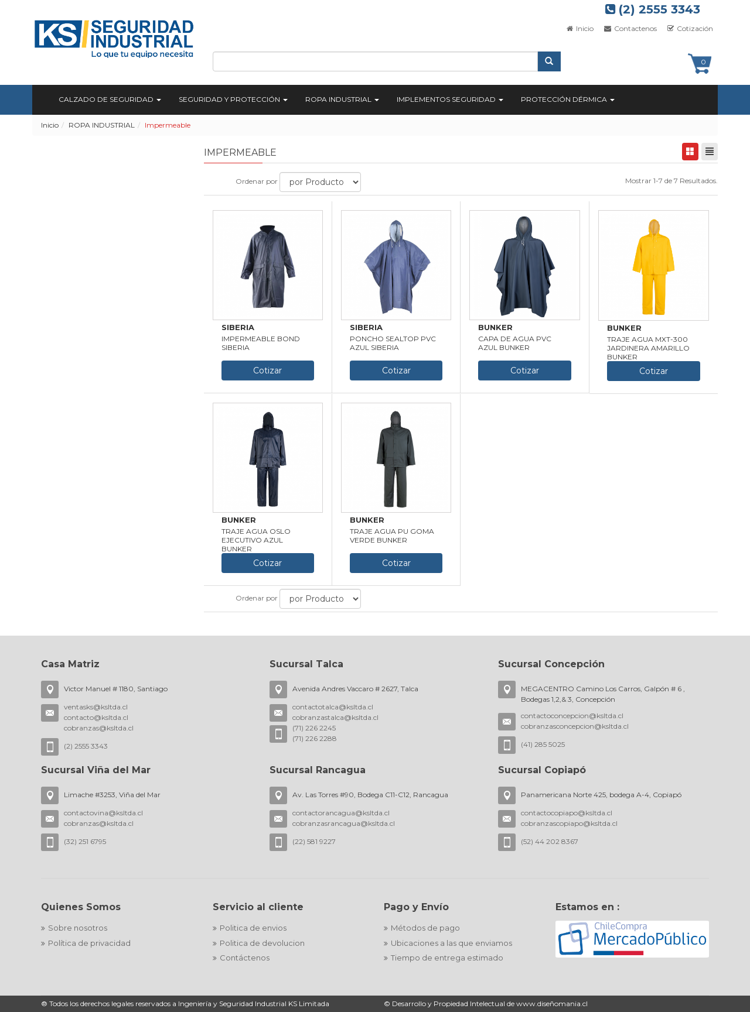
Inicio (579, 28)
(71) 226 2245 (314, 727)
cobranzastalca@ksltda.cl (335, 717)
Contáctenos (245, 957)
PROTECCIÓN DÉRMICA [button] (568, 99)
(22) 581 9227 (314, 841)
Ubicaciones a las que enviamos (451, 943)
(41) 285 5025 (543, 744)
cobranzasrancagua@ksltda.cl (343, 823)
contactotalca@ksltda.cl (332, 706)
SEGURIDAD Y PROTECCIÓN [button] (233, 99)
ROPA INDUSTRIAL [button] (342, 99)
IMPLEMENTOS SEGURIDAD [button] (450, 99)
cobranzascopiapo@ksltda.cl (569, 823)
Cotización (689, 28)
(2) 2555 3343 (652, 9)
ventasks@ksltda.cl (96, 706)
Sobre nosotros (77, 927)
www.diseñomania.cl (552, 1003)
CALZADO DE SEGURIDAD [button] (110, 99)
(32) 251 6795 (85, 841)
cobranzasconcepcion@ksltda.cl (575, 726)
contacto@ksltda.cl (96, 717)
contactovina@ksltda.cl (103, 812)
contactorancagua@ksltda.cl (341, 812)
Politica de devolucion (262, 943)
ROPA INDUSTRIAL (102, 125)
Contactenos (629, 28)
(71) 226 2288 (314, 738)
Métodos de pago (425, 927)
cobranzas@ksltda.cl (99, 727)
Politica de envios (253, 927)
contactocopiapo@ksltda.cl (566, 812)
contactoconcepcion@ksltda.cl (572, 715)
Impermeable (167, 125)
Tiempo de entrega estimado (447, 957)
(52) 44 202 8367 (549, 841)
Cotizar (267, 370)
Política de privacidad (89, 943)
